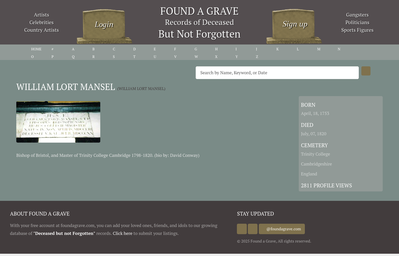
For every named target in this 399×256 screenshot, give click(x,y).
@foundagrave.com (289, 228)
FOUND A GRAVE (199, 11)
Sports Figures (357, 29)
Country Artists (41, 29)
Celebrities (42, 22)
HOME (36, 49)
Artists (41, 14)
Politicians (357, 22)
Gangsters (357, 14)
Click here (122, 233)
